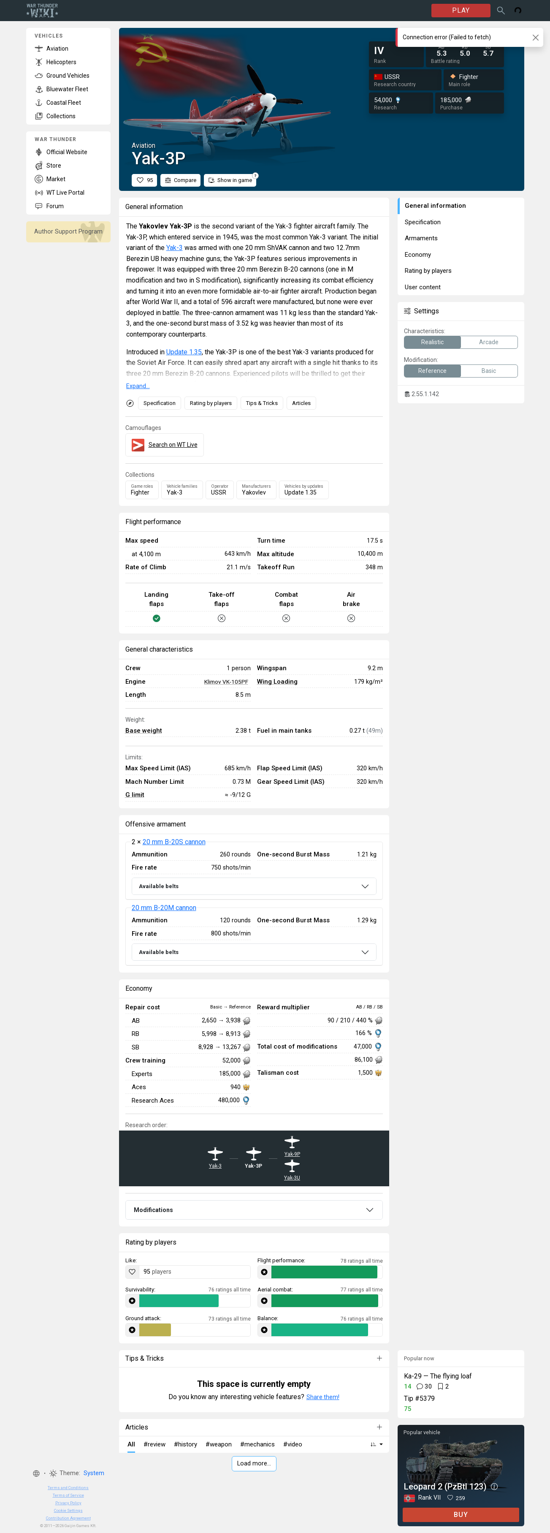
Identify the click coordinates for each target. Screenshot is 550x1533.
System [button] (94, 1473)
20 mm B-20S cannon (174, 842)
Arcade (489, 342)
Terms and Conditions (68, 1487)
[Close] (535, 37)
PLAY (461, 10)
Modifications (153, 1210)
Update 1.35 (184, 352)
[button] (36, 1473)
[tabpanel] (254, 904)
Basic (489, 370)
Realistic (432, 342)
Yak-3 (174, 248)
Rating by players (211, 403)
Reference (432, 370)
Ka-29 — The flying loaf (438, 1376)
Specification (160, 403)
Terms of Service (68, 1495)
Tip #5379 (419, 1398)
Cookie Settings (68, 1510)
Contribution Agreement (68, 1518)
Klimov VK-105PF (226, 681)
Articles (301, 403)
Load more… (254, 1463)
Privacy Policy (68, 1502)
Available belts (159, 886)
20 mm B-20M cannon (164, 908)
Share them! (322, 1397)
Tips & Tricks (262, 403)
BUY (461, 1515)
